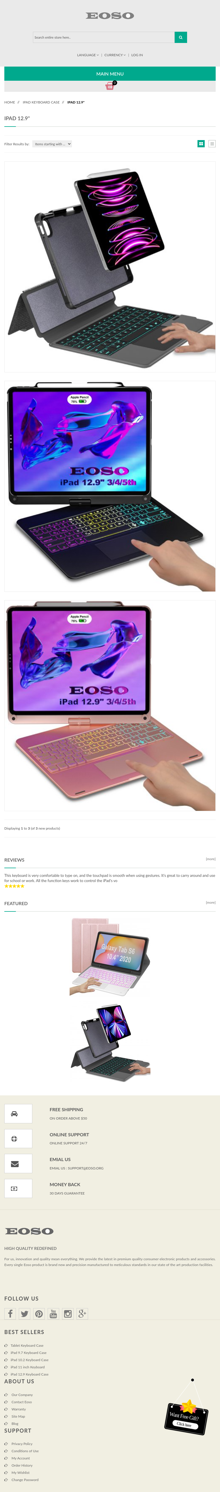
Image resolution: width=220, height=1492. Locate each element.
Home (9, 102)
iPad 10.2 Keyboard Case (26, 1360)
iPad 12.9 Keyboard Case (26, 1374)
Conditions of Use (21, 1451)
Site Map (14, 1416)
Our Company (18, 1395)
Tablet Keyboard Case (24, 1345)
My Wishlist (16, 1472)
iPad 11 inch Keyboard (24, 1367)
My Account (17, 1458)
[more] (210, 859)
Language (88, 55)
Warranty (15, 1409)
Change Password (21, 1480)
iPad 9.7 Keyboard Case (25, 1352)
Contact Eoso (18, 1402)
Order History (18, 1465)
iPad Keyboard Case (41, 102)
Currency (116, 55)
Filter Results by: (16, 144)
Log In (137, 55)
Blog (11, 1423)
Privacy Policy (18, 1444)
